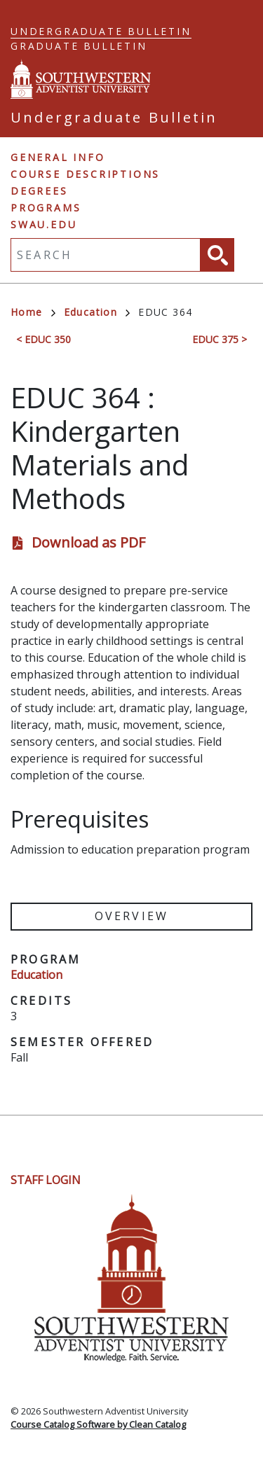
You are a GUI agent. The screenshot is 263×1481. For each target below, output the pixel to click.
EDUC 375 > (219, 339)
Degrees (39, 190)
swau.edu (43, 224)
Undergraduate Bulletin (101, 31)
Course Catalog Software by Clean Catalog (98, 1424)
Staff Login (46, 1180)
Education (97, 312)
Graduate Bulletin (79, 46)
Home (33, 312)
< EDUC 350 (43, 339)
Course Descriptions (85, 174)
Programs (46, 207)
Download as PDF (88, 542)
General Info (58, 157)
